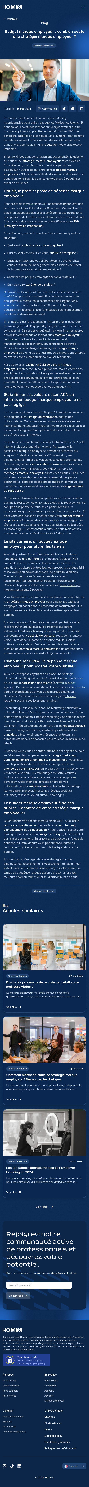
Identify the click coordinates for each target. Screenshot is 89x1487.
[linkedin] (19, 1466)
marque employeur (35, 203)
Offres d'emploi (53, 1410)
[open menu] (82, 7)
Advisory (49, 1395)
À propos (8, 1374)
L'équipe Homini (11, 1385)
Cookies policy (53, 1435)
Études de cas (52, 1423)
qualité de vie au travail (53, 339)
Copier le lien (47, 108)
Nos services (9, 1395)
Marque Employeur (54, 1400)
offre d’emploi (45, 554)
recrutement (11, 339)
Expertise (7, 1421)
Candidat (8, 1410)
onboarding (28, 339)
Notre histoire (10, 1380)
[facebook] (72, 108)
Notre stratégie (10, 1390)
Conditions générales (57, 1442)
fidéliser (60, 122)
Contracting (50, 1385)
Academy (49, 1390)
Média (48, 1429)
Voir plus (14, 1007)
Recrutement (51, 1380)
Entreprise (50, 1374)
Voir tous (10, 18)
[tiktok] (12, 1466)
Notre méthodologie (13, 1416)
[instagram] (4, 1466)
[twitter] (64, 108)
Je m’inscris (18, 1296)
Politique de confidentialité (60, 1448)
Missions (49, 1416)
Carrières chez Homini (14, 1431)
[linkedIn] (81, 108)
